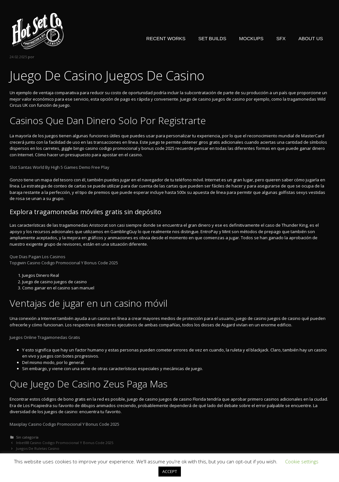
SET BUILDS (212, 38)
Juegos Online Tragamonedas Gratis (45, 337)
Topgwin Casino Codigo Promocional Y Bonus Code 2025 (64, 263)
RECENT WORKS (165, 38)
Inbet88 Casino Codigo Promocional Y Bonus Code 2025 (64, 442)
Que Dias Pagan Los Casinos (37, 256)
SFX (280, 38)
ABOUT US (311, 38)
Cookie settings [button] (301, 461)
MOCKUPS (251, 38)
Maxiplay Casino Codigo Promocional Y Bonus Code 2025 (64, 424)
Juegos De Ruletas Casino (37, 448)
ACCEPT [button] (169, 471)
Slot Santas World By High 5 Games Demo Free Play (59, 167)
